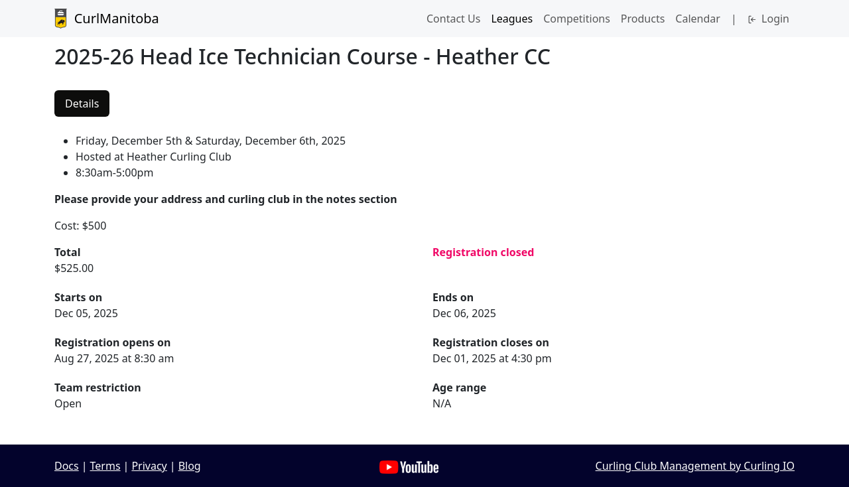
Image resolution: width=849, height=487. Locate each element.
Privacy (148, 465)
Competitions (576, 18)
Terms (105, 465)
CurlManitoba (106, 19)
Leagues (512, 18)
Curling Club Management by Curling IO (695, 465)
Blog (189, 465)
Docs (66, 465)
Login (768, 18)
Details (82, 103)
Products (643, 18)
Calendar (697, 18)
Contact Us (453, 18)
